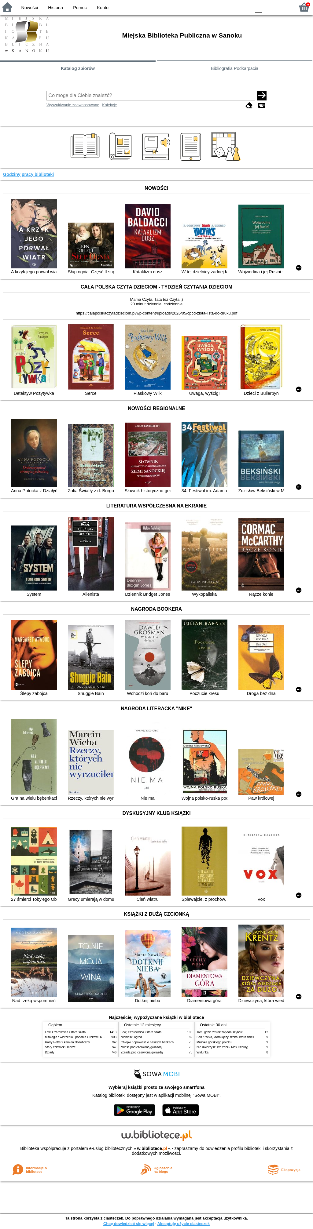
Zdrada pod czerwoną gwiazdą (142, 1052)
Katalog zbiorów (78, 68)
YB (232, 6)
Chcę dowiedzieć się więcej (128, 1223)
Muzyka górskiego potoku (214, 1042)
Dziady (49, 1052)
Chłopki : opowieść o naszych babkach (147, 1042)
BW (220, 6)
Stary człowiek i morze (60, 1047)
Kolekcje (109, 105)
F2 (283, 6)
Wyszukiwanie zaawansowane (72, 105)
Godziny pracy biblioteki (28, 174)
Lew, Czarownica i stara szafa (65, 1032)
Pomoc (80, 7)
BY (244, 6)
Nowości (29, 7)
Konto (103, 7)
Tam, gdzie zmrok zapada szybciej (220, 1032)
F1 (269, 6)
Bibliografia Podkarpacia (234, 68)
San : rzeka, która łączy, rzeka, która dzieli (225, 1037)
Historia (55, 7)
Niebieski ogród (131, 1037)
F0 (258, 6)
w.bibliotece (152, 1148)
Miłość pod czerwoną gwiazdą (141, 1047)
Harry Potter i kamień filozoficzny (67, 1042)
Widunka (202, 1052)
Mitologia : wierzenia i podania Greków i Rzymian (78, 1037)
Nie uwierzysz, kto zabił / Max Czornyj (222, 1047)
